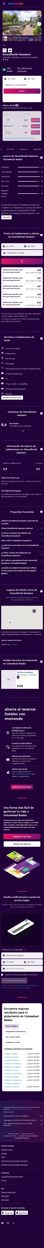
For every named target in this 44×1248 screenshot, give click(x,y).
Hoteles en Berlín (10, 1054)
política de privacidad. (23, 987)
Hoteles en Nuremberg (13, 1073)
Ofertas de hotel (13, 1133)
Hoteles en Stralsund (12, 1083)
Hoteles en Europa (27, 1133)
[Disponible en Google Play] (7, 1213)
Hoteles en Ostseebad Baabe (28, 1136)
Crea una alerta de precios (22, 774)
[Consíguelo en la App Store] (21, 1213)
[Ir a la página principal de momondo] (15, 3)
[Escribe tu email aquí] (24, 968)
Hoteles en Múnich (11, 1057)
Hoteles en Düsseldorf (12, 1067)
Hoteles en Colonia (11, 1070)
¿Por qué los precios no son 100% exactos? (23, 1124)
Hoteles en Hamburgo (12, 1064)
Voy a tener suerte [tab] (13, 1037)
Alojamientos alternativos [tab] (16, 1031)
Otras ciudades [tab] (11, 1026)
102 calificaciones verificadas (24, 69)
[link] (22, 787)
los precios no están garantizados (20, 1109)
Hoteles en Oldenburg (12, 1080)
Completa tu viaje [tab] (13, 1042)
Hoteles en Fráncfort (12, 1060)
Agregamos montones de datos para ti (23, 1120)
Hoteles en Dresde (11, 1077)
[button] (4, 3)
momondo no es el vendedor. (23, 1116)
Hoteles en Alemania (9, 1136)
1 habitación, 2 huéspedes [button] (16, 85)
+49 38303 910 (9, 65)
